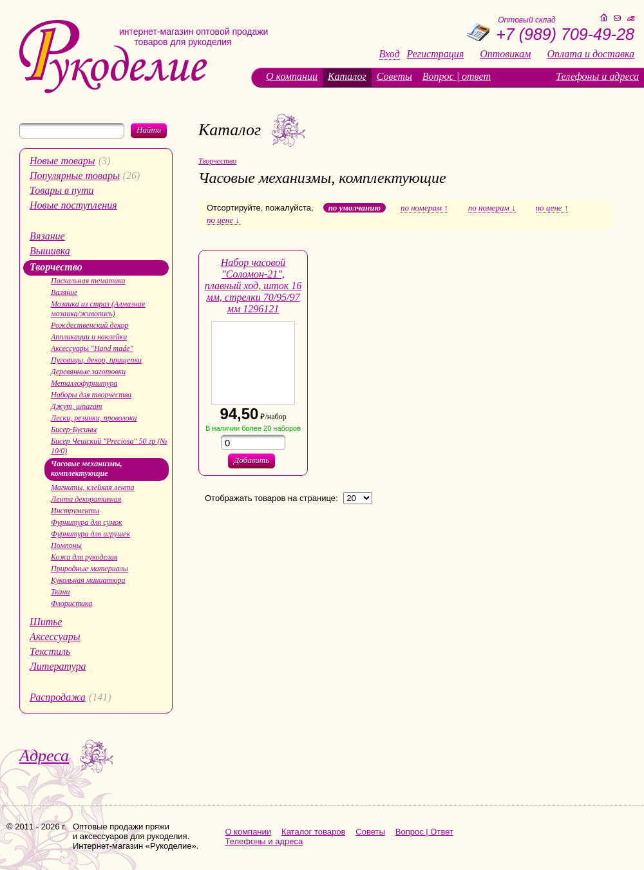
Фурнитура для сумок (86, 522)
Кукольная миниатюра (88, 580)
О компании (291, 76)
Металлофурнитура (84, 383)
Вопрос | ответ (456, 76)
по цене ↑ (552, 208)
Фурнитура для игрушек (90, 533)
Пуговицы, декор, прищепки (96, 359)
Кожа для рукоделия (84, 557)
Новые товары (62, 160)
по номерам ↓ (492, 208)
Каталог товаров (313, 832)
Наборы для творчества (91, 394)
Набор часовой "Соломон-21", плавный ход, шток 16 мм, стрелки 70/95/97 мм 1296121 (253, 285)
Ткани (60, 591)
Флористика (71, 603)
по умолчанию (354, 207)
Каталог (347, 76)
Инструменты (75, 510)
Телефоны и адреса (597, 76)
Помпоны (66, 545)
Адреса (44, 755)
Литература (58, 666)
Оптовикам (505, 54)
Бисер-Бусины (74, 429)
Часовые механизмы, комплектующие (86, 468)
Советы (394, 76)
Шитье (46, 621)
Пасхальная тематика (88, 280)
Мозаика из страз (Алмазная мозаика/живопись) (98, 308)
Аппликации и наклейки (89, 336)
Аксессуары (55, 636)
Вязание (47, 236)
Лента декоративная (86, 499)
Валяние (64, 292)
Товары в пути (62, 190)
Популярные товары (75, 175)
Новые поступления (73, 205)
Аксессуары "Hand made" (92, 348)
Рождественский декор (89, 325)
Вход (389, 54)
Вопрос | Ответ (424, 832)
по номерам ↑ (424, 208)
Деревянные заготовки (88, 371)
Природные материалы (89, 568)
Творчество (56, 266)
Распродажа (58, 697)
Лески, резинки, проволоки (94, 417)
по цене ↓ (223, 220)
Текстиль (50, 651)
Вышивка (50, 250)
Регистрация (435, 54)
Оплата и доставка (590, 54)
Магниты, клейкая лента (92, 487)
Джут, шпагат (76, 406)
